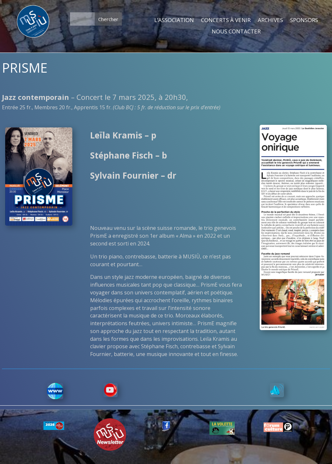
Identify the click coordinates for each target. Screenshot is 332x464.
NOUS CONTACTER (236, 32)
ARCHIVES (270, 20)
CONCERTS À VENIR (226, 20)
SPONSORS (304, 20)
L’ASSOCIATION (174, 20)
